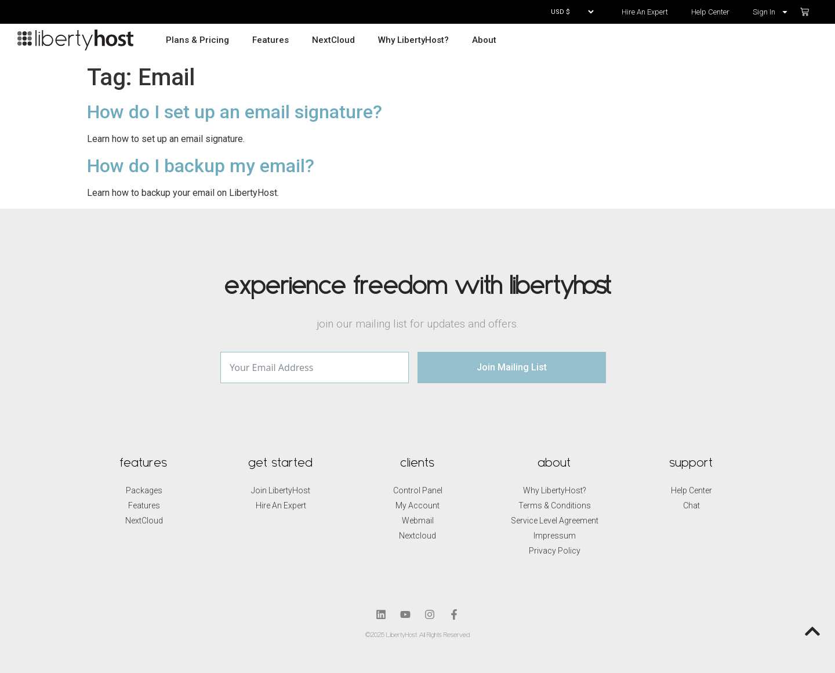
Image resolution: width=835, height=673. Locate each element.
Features (270, 40)
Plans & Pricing (197, 40)
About (484, 40)
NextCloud (333, 40)
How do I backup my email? (200, 166)
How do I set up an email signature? (234, 112)
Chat (691, 505)
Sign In (771, 11)
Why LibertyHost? (413, 40)
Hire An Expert (645, 12)
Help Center (710, 12)
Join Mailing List (512, 367)
